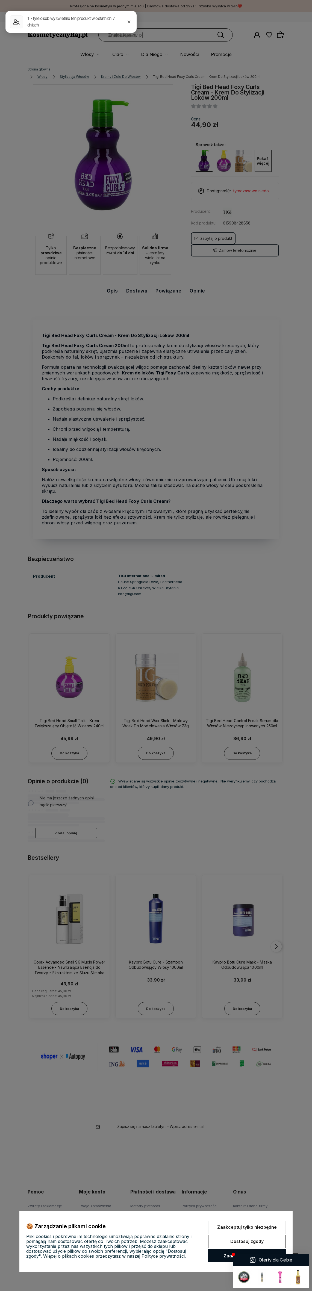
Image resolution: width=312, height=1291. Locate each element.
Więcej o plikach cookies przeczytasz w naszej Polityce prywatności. (114, 1256)
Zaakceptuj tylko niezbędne (247, 1227)
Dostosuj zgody (247, 1241)
